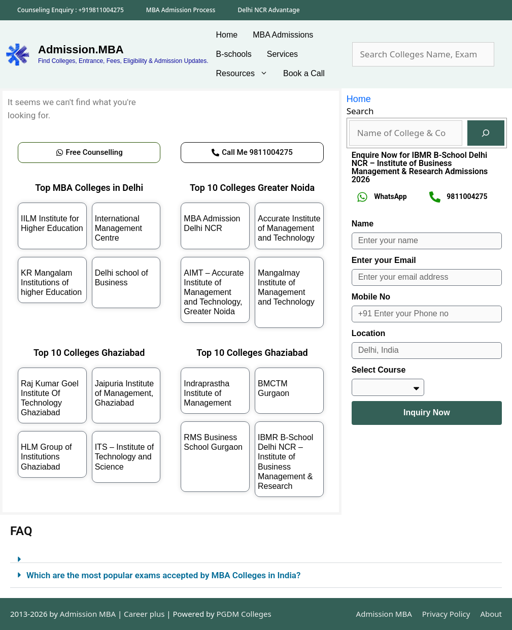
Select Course (379, 370)
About (491, 614)
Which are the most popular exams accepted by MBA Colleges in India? (163, 575)
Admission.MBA (81, 49)
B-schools (234, 54)
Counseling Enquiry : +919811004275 (70, 10)
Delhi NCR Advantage (268, 10)
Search (360, 111)
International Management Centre (118, 228)
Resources (246, 73)
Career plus (144, 614)
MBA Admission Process (181, 10)
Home (227, 34)
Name (363, 223)
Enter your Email (384, 260)
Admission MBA (384, 614)
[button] (256, 555)
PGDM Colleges (244, 614)
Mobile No (371, 296)
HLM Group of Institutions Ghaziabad (46, 457)
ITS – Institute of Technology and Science (124, 457)
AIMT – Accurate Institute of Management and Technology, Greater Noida (214, 292)
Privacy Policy (446, 614)
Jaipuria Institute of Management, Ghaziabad (124, 393)
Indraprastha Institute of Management (207, 393)
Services (282, 54)
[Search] (485, 133)
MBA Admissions (283, 34)
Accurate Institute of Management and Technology (289, 228)
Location (369, 333)
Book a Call (304, 73)
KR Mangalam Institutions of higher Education (51, 282)
